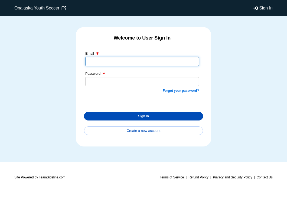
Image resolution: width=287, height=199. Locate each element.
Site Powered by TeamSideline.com (40, 177)
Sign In (266, 8)
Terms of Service (172, 177)
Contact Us (265, 177)
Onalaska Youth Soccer (40, 8)
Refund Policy (198, 177)
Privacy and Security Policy (232, 177)
